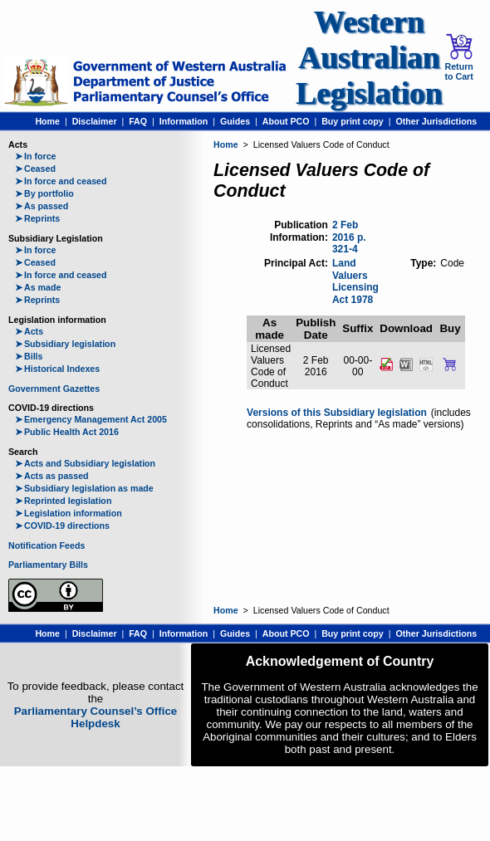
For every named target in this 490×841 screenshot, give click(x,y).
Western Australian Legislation (369, 57)
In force (35, 156)
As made (38, 287)
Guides (235, 121)
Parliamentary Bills (48, 565)
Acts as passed (52, 476)
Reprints (37, 218)
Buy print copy (352, 121)
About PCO (286, 121)
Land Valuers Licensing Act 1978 (355, 281)
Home (47, 121)
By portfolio (44, 193)
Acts (29, 331)
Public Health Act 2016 (67, 432)
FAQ (138, 121)
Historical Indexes (57, 369)
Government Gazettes (54, 389)
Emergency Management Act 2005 (91, 419)
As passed (41, 206)
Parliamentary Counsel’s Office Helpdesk (96, 717)
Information (183, 121)
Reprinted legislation (63, 501)
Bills (29, 356)
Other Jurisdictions (436, 121)
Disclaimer (94, 121)
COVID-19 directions (62, 526)
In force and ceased (61, 181)
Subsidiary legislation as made (84, 488)
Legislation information (68, 513)
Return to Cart (458, 57)
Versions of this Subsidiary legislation (337, 412)
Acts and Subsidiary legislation (85, 463)
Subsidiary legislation (65, 344)
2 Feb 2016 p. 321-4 (349, 237)
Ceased (35, 169)
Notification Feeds (46, 545)
